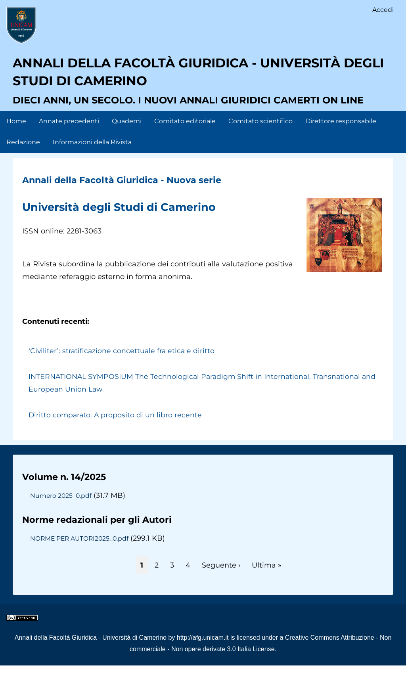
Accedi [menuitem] (382, 10)
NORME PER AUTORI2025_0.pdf (81, 546)
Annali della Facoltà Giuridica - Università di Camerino (91, 645)
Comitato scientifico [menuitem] (260, 128)
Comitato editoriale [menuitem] (185, 128)
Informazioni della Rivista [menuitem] (92, 149)
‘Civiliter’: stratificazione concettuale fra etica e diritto (123, 358)
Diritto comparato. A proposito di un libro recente (116, 422)
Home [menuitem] (16, 128)
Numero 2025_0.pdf (61, 503)
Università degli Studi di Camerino (129, 214)
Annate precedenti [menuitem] (69, 128)
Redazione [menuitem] (23, 149)
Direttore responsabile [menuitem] (340, 128)
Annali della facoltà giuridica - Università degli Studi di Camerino (199, 77)
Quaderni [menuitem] (127, 128)
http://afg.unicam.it (203, 645)
